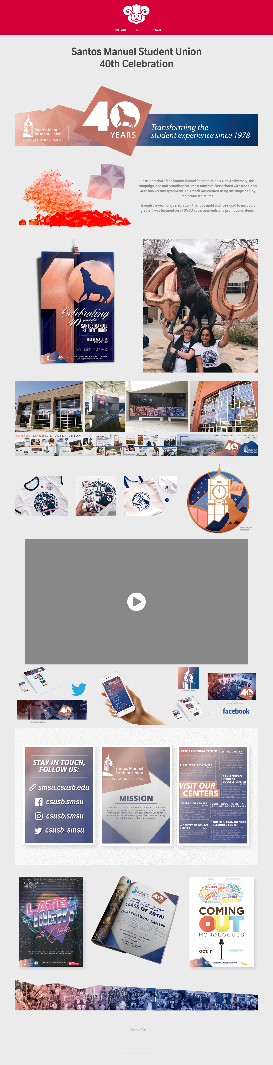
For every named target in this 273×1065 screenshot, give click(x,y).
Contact (155, 30)
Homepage (119, 30)
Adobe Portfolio (142, 1053)
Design (137, 30)
